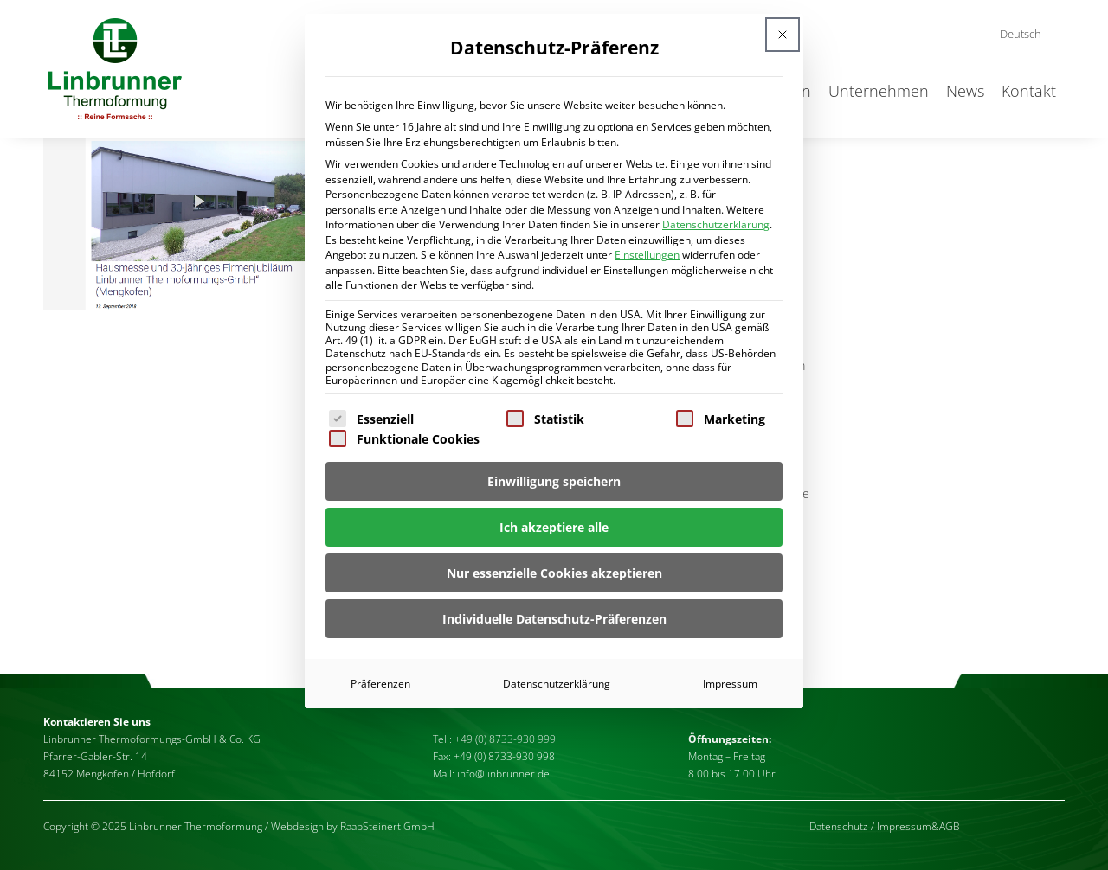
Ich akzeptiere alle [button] (554, 527)
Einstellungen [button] (647, 254)
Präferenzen (380, 683)
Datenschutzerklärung (716, 224)
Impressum (730, 683)
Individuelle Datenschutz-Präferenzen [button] (554, 619)
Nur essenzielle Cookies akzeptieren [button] (554, 573)
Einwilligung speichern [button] (554, 481)
